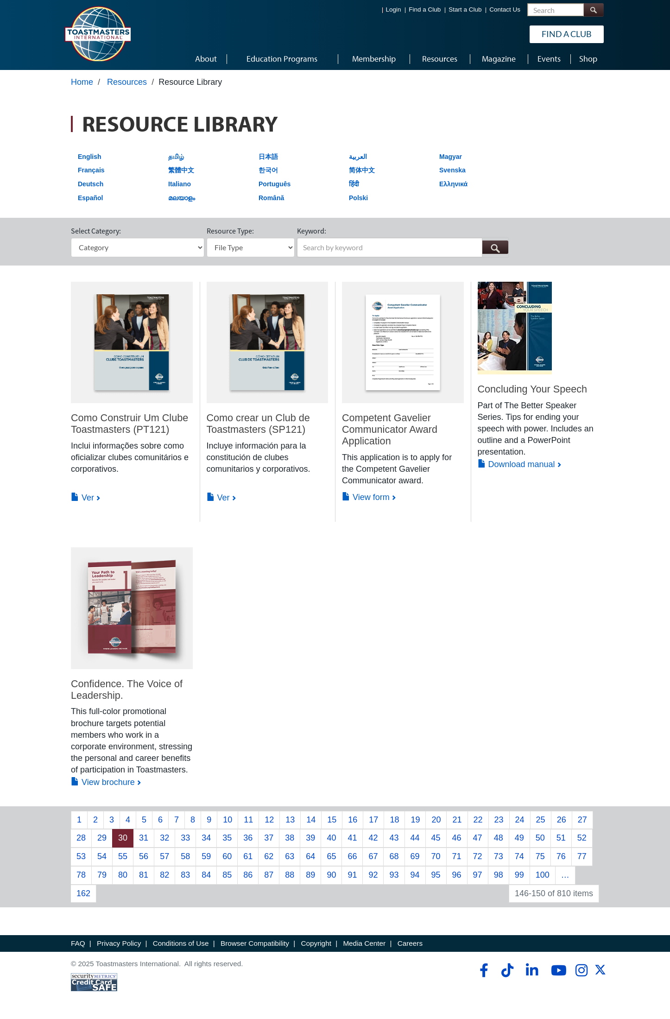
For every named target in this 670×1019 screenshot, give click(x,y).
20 (436, 819)
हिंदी (354, 184)
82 (164, 875)
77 (582, 856)
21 (456, 819)
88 (289, 875)
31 (143, 837)
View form (366, 497)
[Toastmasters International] (97, 33)
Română (271, 198)
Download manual (516, 464)
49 (519, 837)
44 (415, 837)
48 (498, 837)
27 (582, 819)
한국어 (268, 170)
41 (352, 837)
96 (456, 875)
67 (373, 856)
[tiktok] (507, 970)
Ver (82, 497)
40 (331, 837)
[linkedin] (531, 970)
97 (477, 875)
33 (185, 837)
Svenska (452, 170)
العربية (358, 156)
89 (310, 875)
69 (415, 856)
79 (102, 875)
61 (248, 856)
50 (540, 837)
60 (227, 856)
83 (185, 875)
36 (248, 837)
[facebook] (482, 970)
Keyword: (311, 230)
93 (393, 875)
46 (456, 837)
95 (436, 875)
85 (227, 875)
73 (498, 856)
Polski (358, 198)
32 (164, 837)
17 (373, 819)
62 (268, 856)
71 (456, 856)
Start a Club (465, 9)
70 (436, 856)
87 (268, 875)
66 (352, 856)
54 (102, 856)
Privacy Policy (119, 943)
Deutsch (90, 184)
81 (143, 875)
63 (289, 856)
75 (540, 856)
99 (519, 875)
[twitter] (600, 973)
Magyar (450, 156)
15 (331, 819)
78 (81, 875)
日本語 (268, 156)
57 (164, 856)
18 (394, 819)
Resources (127, 82)
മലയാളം (181, 198)
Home (82, 82)
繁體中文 (181, 170)
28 (81, 837)
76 (561, 856)
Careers (410, 943)
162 (83, 893)
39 (310, 837)
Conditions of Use (181, 943)
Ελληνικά (453, 184)
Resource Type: (230, 230)
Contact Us (504, 9)
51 (561, 837)
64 (310, 856)
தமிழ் (176, 156)
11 (248, 819)
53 (81, 856)
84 (206, 875)
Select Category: (96, 230)
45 (436, 837)
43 (393, 837)
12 (269, 819)
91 (352, 875)
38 (289, 837)
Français (91, 170)
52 (582, 837)
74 (519, 856)
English (89, 156)
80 (122, 875)
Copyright (316, 943)
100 (543, 875)
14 (311, 819)
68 (393, 856)
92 (373, 875)
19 (415, 819)
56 (143, 856)
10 (227, 819)
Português (275, 184)
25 (540, 819)
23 (499, 819)
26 (561, 819)
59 (206, 856)
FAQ (78, 943)
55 (122, 856)
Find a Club (425, 9)
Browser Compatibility (255, 943)
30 (122, 837)
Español (90, 198)
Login (393, 9)
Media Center (364, 943)
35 (227, 837)
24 (520, 819)
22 (478, 819)
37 (268, 837)
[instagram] (581, 970)
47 (477, 837)
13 (290, 819)
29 (102, 837)
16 (352, 819)
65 (331, 856)
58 (185, 856)
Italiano (179, 184)
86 (248, 875)
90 (331, 875)
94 (415, 875)
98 (498, 875)
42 (373, 837)
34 (206, 837)
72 (477, 856)
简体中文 (362, 170)
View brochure (103, 782)
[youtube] (556, 970)
